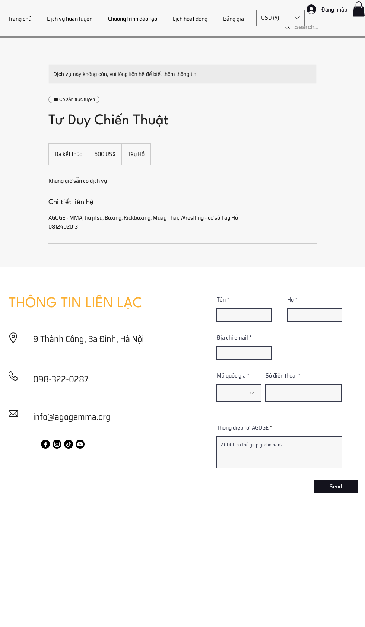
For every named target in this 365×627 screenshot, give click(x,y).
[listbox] (280, 18)
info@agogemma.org (72, 417)
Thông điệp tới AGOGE (243, 428)
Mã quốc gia (231, 376)
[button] (358, 9)
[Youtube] (80, 444)
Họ (290, 300)
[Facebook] (45, 444)
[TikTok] (68, 444)
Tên (221, 300)
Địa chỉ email (232, 338)
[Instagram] (57, 444)
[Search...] (321, 26)
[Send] (336, 486)
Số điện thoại (281, 376)
